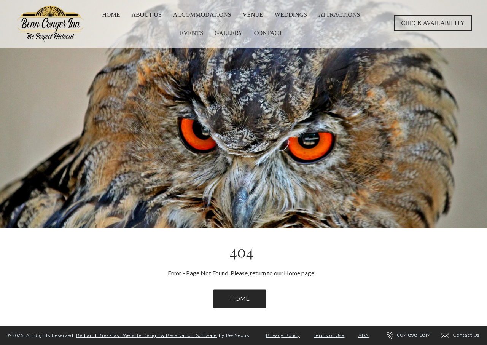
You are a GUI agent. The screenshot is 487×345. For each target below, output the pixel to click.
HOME (240, 298)
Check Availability (433, 23)
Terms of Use (329, 335)
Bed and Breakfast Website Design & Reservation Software (146, 335)
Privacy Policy (283, 335)
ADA (363, 335)
